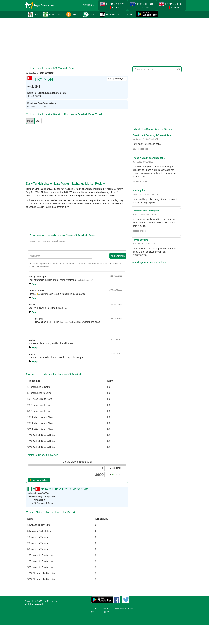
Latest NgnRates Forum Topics (152, 129)
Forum (89, 14)
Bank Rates (52, 14)
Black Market (110, 14)
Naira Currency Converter (43, 455)
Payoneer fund (140, 240)
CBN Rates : (89, 5)
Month (30, 121)
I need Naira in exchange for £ (149, 158)
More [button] (128, 14)
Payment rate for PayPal (146, 210)
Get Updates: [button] (116, 79)
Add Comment (118, 256)
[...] (66, 468)
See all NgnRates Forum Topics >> (149, 262)
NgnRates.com (44, 5)
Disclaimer (119, 608)
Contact (129, 608)
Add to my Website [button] (39, 480)
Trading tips (139, 190)
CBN (33, 14)
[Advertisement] (104, 41)
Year (38, 121)
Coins (72, 14)
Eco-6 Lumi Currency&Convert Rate (152, 135)
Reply (35, 284)
